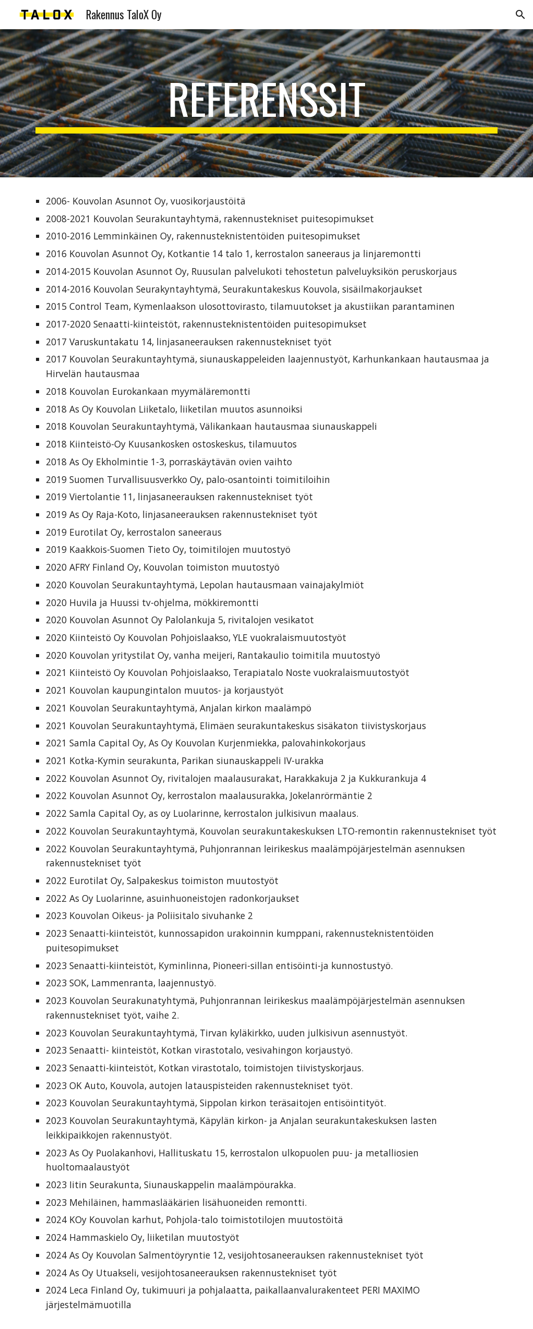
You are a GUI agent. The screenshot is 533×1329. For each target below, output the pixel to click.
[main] (266, 103)
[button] (520, 14)
